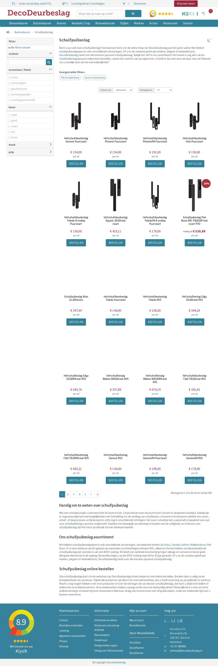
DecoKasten (136, 653)
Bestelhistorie (137, 625)
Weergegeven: (146, 90)
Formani (175, 544)
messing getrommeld (23, 100)
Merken (139, 23)
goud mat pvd (19, 88)
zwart (14, 126)
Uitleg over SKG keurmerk (108, 650)
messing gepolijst (21, 94)
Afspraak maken (186, 3)
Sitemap (63, 646)
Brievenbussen (105, 23)
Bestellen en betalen (71, 625)
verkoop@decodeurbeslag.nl (186, 650)
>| (97, 494)
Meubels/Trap (81, 23)
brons (14, 77)
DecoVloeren (136, 647)
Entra (167, 544)
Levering (64, 630)
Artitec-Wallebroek (192, 544)
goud (14, 120)
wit (13, 131)
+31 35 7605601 (178, 646)
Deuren (188, 23)
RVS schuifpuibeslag (70, 77)
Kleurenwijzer (102, 635)
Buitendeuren (42, 23)
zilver (14, 115)
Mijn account (136, 620)
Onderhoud (100, 640)
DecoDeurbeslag (158, 48)
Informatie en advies (105, 620)
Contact (63, 620)
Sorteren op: (106, 90)
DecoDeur (135, 642)
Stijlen (124, 23)
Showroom (170, 23)
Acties (153, 23)
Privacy (63, 641)
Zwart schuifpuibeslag (95, 77)
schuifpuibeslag (74, 523)
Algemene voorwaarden (72, 636)
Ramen (61, 23)
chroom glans (18, 83)
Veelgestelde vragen (105, 645)
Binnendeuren (18, 23)
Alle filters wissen (19, 47)
